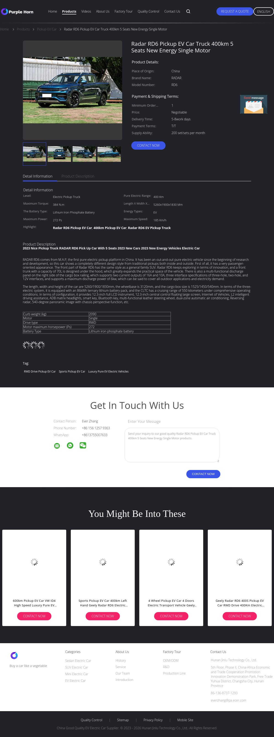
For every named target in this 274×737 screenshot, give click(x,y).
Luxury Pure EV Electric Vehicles (108, 371)
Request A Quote (235, 11)
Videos (86, 11)
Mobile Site (185, 720)
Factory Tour (124, 11)
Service (121, 667)
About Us (102, 11)
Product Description (78, 176)
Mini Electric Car (76, 674)
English (263, 11)
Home (52, 11)
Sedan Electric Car (78, 661)
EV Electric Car (75, 680)
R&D (166, 667)
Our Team (123, 673)
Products (69, 11)
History (121, 660)
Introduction (124, 680)
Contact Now (148, 145)
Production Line (174, 673)
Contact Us (172, 11)
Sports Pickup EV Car (72, 371)
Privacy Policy (153, 720)
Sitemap (123, 720)
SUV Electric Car (76, 667)
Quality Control (148, 11)
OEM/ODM (171, 660)
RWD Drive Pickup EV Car (40, 371)
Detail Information (38, 176)
